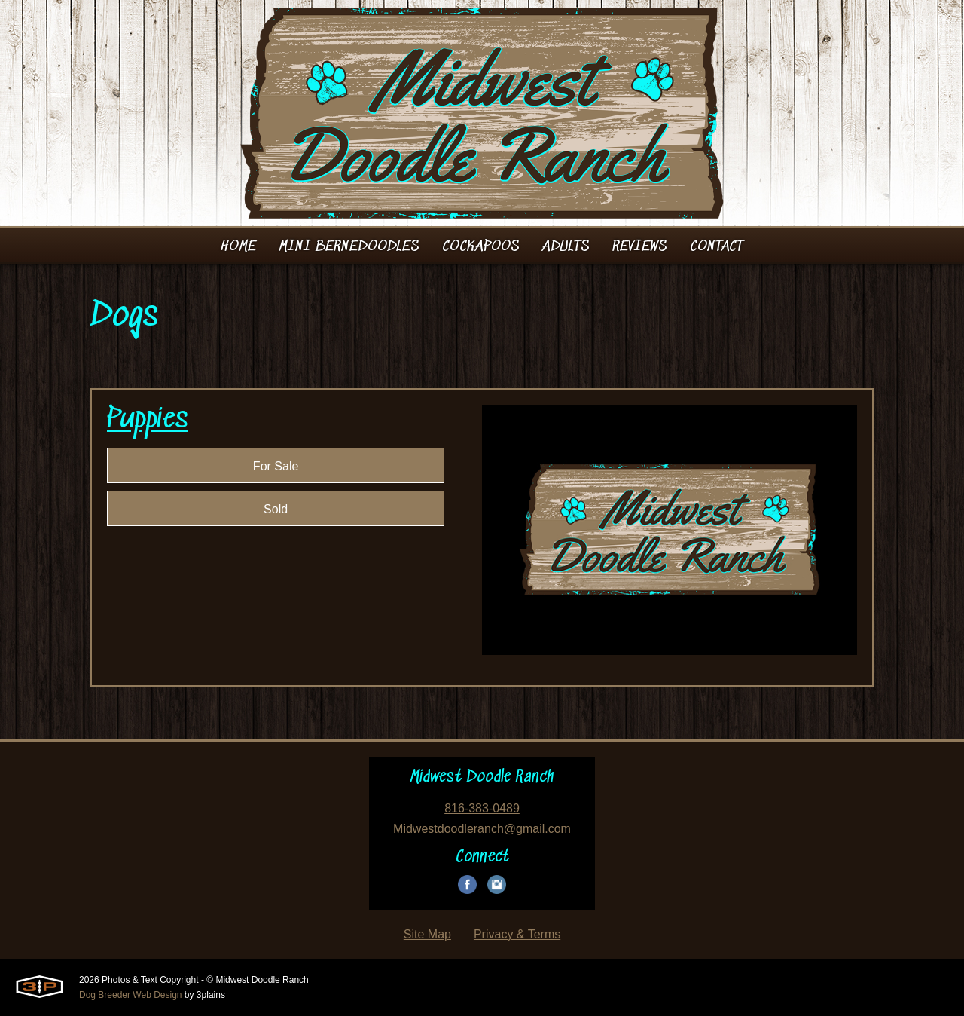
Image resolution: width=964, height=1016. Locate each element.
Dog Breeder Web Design (130, 995)
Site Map (427, 934)
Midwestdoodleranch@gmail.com (482, 828)
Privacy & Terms (517, 934)
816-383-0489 (482, 808)
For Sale (275, 466)
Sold (276, 509)
